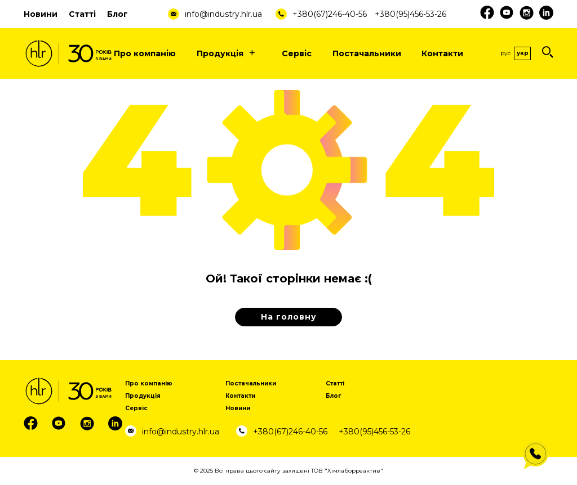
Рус (505, 53)
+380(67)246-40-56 (329, 14)
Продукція (229, 53)
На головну (289, 317)
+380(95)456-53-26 (410, 14)
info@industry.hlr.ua (223, 14)
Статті (82, 14)
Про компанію (145, 53)
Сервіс (297, 53)
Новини (40, 14)
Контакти (442, 53)
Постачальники (366, 53)
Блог (117, 14)
